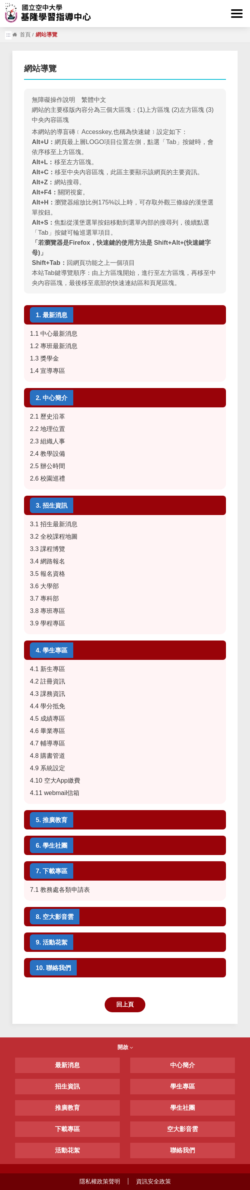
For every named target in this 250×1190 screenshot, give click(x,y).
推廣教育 (67, 1107)
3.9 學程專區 (47, 623)
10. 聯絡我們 (53, 967)
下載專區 (67, 1129)
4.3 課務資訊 (47, 693)
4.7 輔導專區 (47, 743)
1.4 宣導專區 (47, 370)
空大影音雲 (182, 1129)
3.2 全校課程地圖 (54, 536)
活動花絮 (67, 1150)
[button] (237, 13)
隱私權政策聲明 (99, 1181)
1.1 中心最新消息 (54, 333)
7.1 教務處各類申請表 (60, 889)
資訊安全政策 (153, 1181)
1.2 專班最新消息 (54, 345)
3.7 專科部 (44, 598)
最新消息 (67, 1065)
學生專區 (182, 1086)
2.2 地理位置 (47, 428)
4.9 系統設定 (47, 767)
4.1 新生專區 (47, 668)
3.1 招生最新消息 (54, 523)
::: (7, 4)
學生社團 (182, 1107)
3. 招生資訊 (51, 505)
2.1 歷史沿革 (47, 416)
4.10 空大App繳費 (55, 780)
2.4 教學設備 (47, 453)
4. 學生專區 (51, 650)
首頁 (25, 35)
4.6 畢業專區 (47, 730)
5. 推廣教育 (51, 819)
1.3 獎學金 (44, 358)
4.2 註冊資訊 (47, 681)
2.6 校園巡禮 (47, 478)
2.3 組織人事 (48, 441)
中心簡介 (182, 1065)
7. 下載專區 (51, 870)
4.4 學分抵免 (47, 705)
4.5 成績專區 (47, 718)
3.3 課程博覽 (47, 548)
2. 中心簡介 (51, 397)
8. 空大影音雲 (55, 916)
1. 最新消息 (51, 314)
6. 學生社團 (51, 845)
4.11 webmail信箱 (54, 792)
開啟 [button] (125, 1047)
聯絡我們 (182, 1150)
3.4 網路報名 (47, 561)
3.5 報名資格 (47, 573)
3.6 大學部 (44, 585)
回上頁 (125, 1004)
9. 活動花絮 (51, 942)
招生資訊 (67, 1086)
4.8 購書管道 (47, 755)
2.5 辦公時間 (47, 465)
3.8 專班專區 (47, 610)
